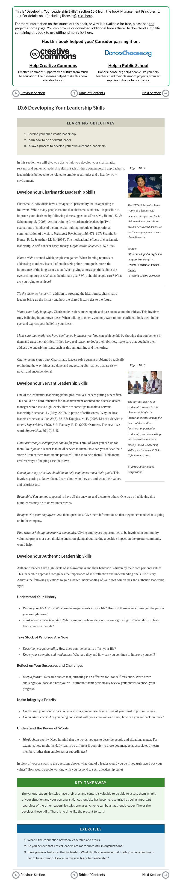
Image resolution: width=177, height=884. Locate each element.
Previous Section (33, 93)
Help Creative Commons (53, 65)
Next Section (151, 93)
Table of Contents (92, 93)
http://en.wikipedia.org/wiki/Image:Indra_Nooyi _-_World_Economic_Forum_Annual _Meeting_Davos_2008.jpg (145, 264)
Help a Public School (128, 65)
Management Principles (138, 11)
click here (85, 16)
